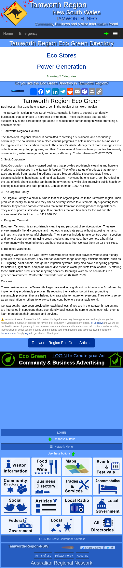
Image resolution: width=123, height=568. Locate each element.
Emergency (28, 33)
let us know (97, 322)
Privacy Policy (64, 555)
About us (82, 555)
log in (27, 333)
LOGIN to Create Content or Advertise (61, 539)
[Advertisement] (61, 400)
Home (8, 33)
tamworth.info (8, 333)
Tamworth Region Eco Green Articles (61, 343)
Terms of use (43, 555)
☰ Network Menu (61, 446)
